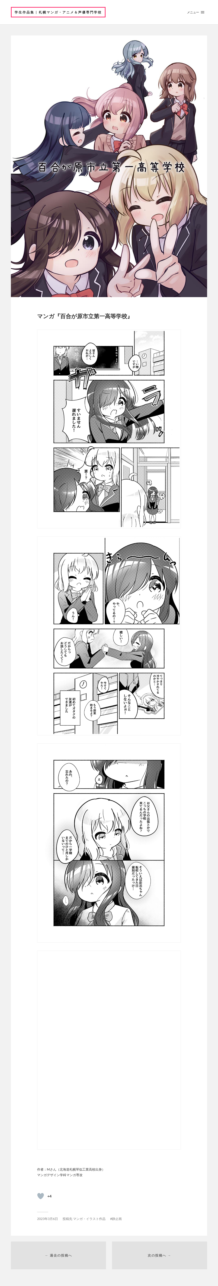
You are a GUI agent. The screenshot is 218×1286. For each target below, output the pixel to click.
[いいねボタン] (40, 1196)
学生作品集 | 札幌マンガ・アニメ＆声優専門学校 (58, 12)
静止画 (117, 1219)
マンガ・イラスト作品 (89, 1219)
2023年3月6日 (47, 1219)
